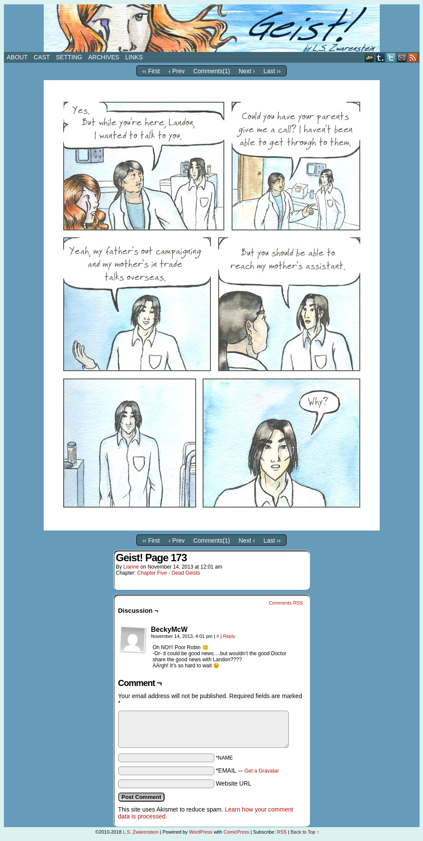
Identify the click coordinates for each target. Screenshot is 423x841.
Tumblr (380, 57)
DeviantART (369, 57)
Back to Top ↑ (305, 832)
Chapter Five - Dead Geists (168, 573)
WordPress (200, 832)
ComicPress (236, 832)
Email (402, 57)
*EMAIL (247, 770)
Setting (69, 57)
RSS (412, 57)
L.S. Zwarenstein (141, 832)
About (17, 57)
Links (133, 57)
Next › (247, 71)
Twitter (391, 57)
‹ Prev (176, 71)
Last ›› (272, 71)
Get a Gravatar (262, 771)
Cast (42, 57)
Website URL (233, 783)
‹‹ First (151, 71)
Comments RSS (286, 602)
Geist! (212, 28)
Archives (103, 57)
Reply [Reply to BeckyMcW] (229, 636)
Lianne (131, 567)
